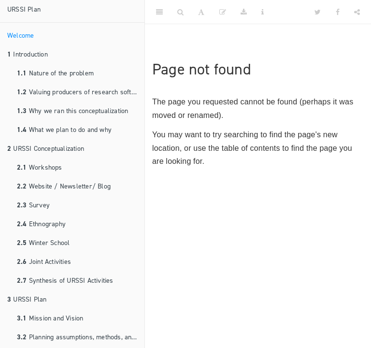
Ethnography (41, 224)
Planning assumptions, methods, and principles (80, 337)
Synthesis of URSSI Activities (65, 280)
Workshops (39, 167)
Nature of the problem (55, 73)
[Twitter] (317, 12)
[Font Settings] (201, 12)
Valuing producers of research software (80, 92)
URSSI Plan (24, 9)
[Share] (357, 12)
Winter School (43, 242)
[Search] (180, 12)
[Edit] (222, 12)
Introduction (27, 54)
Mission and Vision (50, 318)
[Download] (243, 12)
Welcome (20, 35)
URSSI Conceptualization (45, 148)
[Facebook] (337, 12)
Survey (33, 205)
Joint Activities (44, 261)
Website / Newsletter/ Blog (64, 186)
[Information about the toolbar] (262, 12)
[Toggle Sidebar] (159, 12)
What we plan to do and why (64, 129)
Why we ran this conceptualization (72, 111)
